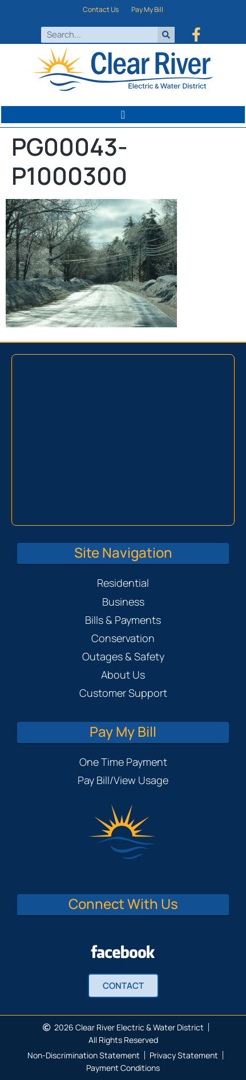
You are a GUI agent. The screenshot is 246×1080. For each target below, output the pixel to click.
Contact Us (101, 9)
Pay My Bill (147, 9)
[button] (123, 114)
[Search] (166, 35)
